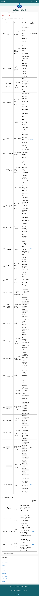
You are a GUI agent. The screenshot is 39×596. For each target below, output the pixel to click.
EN (33, 1)
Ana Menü (4, 12)
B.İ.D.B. (27, 586)
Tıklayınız (32, 121)
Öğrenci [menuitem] (3, 565)
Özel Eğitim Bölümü (19, 10)
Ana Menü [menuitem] (4, 557)
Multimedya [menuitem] (4, 576)
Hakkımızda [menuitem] (4, 560)
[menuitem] (19, 579)
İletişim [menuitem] (3, 581)
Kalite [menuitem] (3, 568)
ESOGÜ (3, 1)
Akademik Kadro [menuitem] (5, 562)
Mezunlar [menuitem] (4, 573)
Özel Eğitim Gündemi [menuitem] (6, 570)
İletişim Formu (26, 594)
